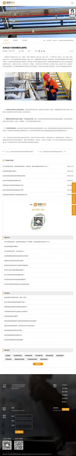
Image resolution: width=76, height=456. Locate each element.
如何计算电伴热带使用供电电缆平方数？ (15, 301)
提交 (19, 431)
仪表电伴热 (8, 359)
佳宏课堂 (7, 355)
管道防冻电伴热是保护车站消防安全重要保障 (16, 265)
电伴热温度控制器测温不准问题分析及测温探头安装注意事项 (20, 320)
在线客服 (74, 210)
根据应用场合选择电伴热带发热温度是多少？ (16, 306)
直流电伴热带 (59, 355)
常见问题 (24, 40)
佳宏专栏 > (56, 40)
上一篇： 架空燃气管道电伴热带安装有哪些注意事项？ (18, 151)
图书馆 (64, 401)
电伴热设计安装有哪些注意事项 (66, 40)
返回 (71, 51)
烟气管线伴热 (39, 355)
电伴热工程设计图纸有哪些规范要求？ (14, 269)
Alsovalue (38, 453)
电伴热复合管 (28, 355)
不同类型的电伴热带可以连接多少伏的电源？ (16, 311)
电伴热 (52, 61)
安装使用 (15, 40)
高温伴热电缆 (49, 355)
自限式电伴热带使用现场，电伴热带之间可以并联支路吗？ (19, 325)
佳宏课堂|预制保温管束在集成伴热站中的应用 (16, 255)
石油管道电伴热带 (32, 359)
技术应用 (64, 398)
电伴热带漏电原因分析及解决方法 (13, 334)
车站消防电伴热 (18, 355)
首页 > (45, 40)
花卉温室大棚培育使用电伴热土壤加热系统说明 (16, 283)
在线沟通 (65, 409)
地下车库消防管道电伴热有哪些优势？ (14, 274)
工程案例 (64, 394)
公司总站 (74, 199)
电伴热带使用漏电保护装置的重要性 (13, 339)
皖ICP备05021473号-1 (46, 453)
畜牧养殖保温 (43, 359)
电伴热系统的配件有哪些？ (11, 246)
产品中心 (64, 384)
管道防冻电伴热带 (19, 359)
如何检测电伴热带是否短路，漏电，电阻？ (15, 297)
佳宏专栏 (6, 40)
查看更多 (38, 363)
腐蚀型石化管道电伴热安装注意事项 (13, 260)
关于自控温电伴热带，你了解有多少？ (14, 250)
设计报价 (64, 388)
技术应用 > (50, 40)
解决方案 (64, 391)
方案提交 (74, 188)
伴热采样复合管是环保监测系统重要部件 (15, 279)
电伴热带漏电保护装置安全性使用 (13, 330)
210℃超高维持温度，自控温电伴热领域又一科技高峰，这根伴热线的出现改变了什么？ (27, 241)
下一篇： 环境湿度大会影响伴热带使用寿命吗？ (52, 151)
